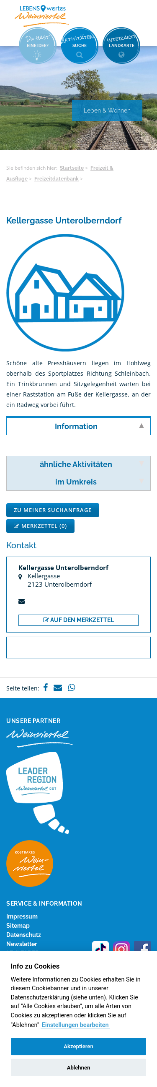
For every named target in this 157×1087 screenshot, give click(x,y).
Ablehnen (78, 1067)
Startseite (72, 168)
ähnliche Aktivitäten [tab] (92, 464)
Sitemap (18, 925)
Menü (136, 15)
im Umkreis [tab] (99, 481)
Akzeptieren (78, 1046)
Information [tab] (99, 426)
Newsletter (21, 944)
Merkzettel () (40, 526)
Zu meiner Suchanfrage (53, 510)
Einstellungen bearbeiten (75, 1025)
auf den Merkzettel (78, 620)
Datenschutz (23, 934)
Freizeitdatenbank (56, 179)
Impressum (22, 916)
